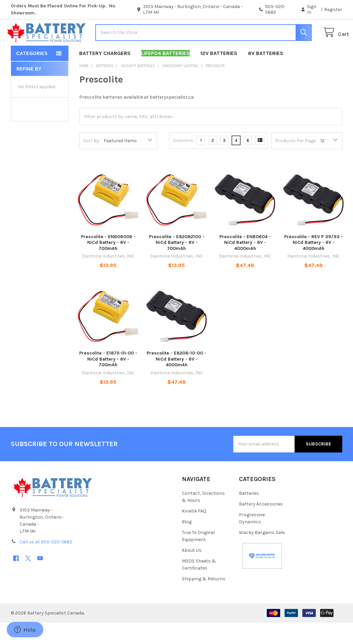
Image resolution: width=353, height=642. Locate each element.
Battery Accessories (261, 523)
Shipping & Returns (203, 598)
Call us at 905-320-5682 (45, 561)
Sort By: (91, 160)
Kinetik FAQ (194, 530)
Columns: (183, 160)
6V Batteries (265, 72)
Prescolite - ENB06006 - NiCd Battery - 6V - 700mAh (108, 262)
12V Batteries (218, 72)
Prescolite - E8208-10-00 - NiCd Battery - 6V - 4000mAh (176, 378)
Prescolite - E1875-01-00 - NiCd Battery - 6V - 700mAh (108, 378)
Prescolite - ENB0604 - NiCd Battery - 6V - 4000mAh (245, 262)
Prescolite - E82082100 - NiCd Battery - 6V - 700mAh (176, 262)
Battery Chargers (105, 72)
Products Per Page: (296, 160)
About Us (192, 570)
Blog (187, 541)
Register (333, 9)
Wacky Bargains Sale (262, 552)
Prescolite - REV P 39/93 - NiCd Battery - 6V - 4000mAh (313, 262)
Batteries (249, 513)
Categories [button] (32, 72)
